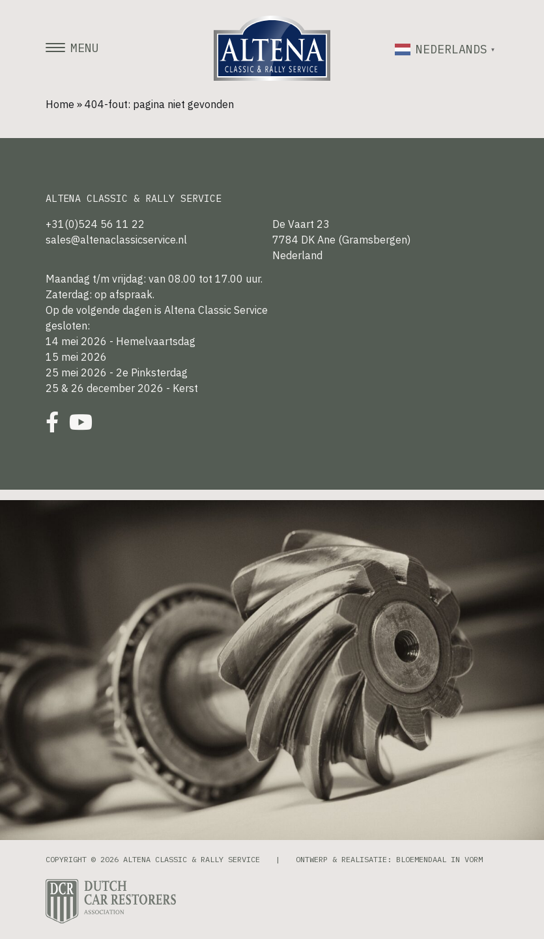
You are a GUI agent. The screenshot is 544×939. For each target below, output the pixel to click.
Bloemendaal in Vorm (439, 859)
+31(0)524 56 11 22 (95, 224)
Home (60, 104)
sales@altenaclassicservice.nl (116, 239)
